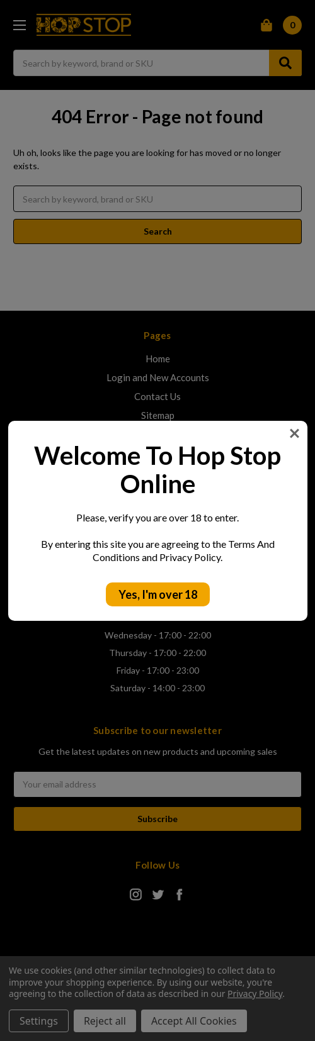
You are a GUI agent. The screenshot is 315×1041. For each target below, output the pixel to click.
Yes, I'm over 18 (157, 594)
